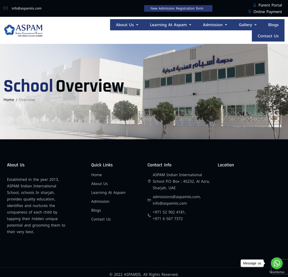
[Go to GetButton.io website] (276, 272)
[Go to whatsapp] (277, 263)
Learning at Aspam (182, 22)
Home (8, 90)
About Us (142, 22)
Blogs (275, 22)
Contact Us (270, 29)
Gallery (252, 22)
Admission (222, 22)
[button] (143, 23)
